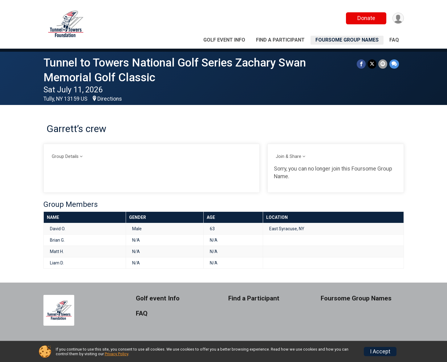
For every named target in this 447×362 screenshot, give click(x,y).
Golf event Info (224, 40)
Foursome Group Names (347, 40)
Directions (109, 99)
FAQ (394, 40)
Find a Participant (280, 40)
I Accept (380, 351)
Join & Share (288, 156)
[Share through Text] (394, 63)
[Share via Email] (383, 63)
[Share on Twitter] (372, 63)
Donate (366, 18)
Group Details (65, 156)
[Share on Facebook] (361, 63)
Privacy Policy (116, 354)
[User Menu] (398, 18)
